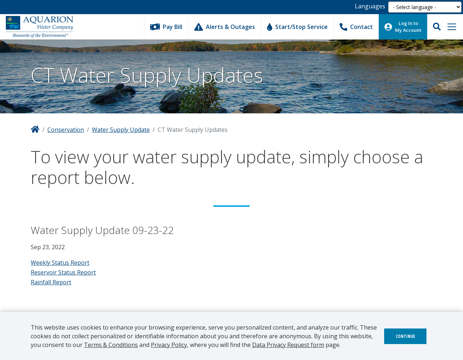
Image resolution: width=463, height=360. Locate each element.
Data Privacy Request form (288, 345)
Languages (370, 6)
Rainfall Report (51, 282)
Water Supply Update (121, 130)
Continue (405, 336)
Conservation (65, 130)
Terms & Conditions (111, 345)
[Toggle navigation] (451, 26)
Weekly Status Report (60, 263)
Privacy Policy (169, 345)
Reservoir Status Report (63, 272)
